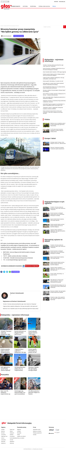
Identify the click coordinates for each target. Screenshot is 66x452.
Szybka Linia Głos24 (44, 6)
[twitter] (4, 272)
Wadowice (12, 441)
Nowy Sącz (12, 429)
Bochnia (3, 431)
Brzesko (3, 432)
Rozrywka (33, 6)
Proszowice (12, 436)
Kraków (2, 429)
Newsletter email (36, 429)
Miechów (3, 441)
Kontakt (34, 434)
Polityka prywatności (37, 432)
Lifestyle (19, 431)
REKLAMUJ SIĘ (62, 1)
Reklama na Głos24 (37, 431)
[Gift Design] (57, 433)
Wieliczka (12, 443)
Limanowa (3, 439)
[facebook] (1, 272)
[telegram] (7, 272)
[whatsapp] (10, 272)
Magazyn (19, 429)
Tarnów (11, 439)
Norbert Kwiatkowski (7, 36)
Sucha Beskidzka (13, 438)
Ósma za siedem (20, 438)
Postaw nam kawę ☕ (18, 36)
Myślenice (3, 443)
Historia (25, 6)
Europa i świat (50, 138)
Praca (54, 6)
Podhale (11, 434)
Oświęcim (12, 432)
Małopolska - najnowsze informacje (15, 315)
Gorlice (2, 438)
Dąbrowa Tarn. (4, 436)
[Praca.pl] (51, 430)
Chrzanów (3, 434)
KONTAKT (56, 1)
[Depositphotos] (51, 433)
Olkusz (11, 431)
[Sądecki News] (57, 430)
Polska (47, 119)
